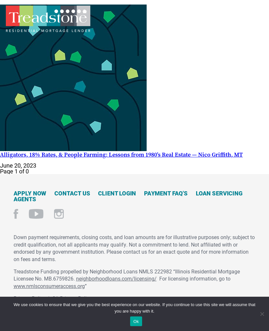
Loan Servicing (219, 193)
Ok (136, 321)
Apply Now (30, 193)
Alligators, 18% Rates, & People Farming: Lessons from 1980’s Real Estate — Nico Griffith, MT (121, 154)
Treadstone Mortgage (48, 19)
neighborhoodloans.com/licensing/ (116, 278)
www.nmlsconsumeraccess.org (49, 285)
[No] (261, 313)
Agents (25, 199)
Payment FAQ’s (165, 193)
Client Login (117, 193)
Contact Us (72, 193)
